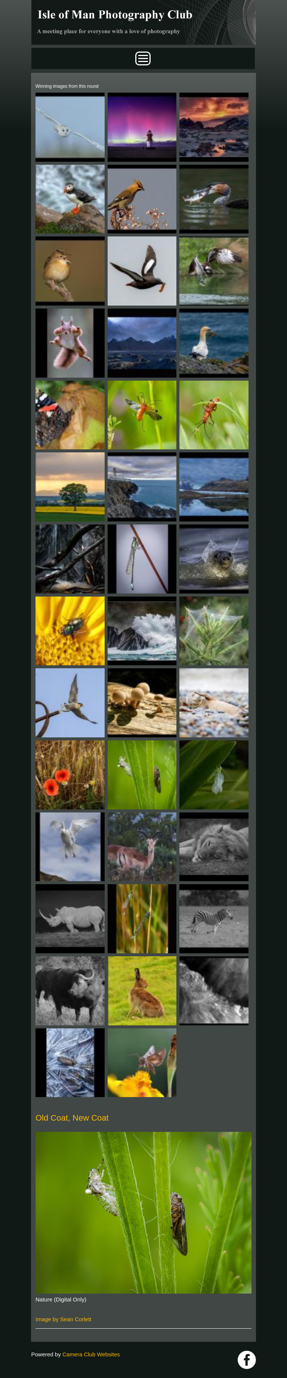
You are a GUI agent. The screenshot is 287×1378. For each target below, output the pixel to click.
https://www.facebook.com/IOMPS (247, 1360)
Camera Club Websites (91, 1354)
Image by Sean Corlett (63, 1319)
